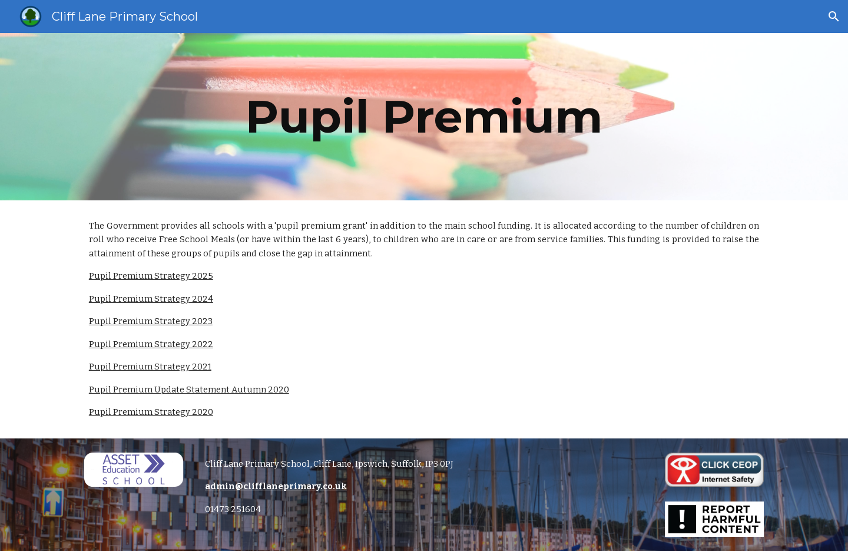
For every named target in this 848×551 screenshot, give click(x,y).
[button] (834, 16)
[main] (424, 116)
